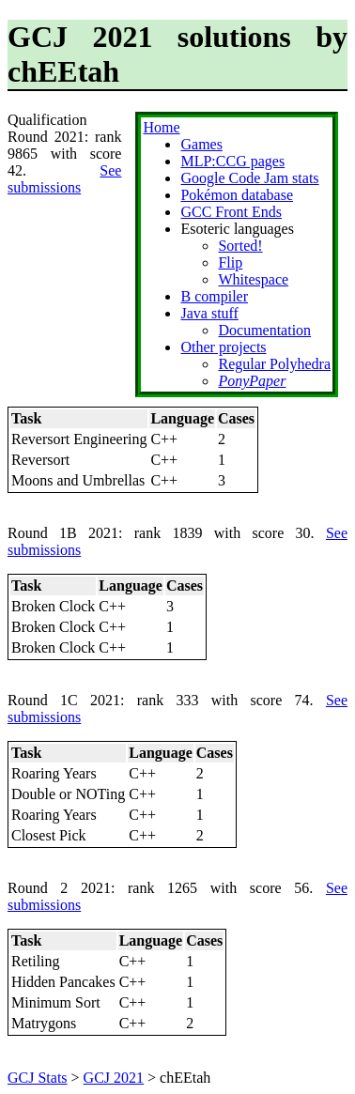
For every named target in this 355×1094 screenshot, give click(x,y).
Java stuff (209, 313)
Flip (230, 262)
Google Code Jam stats (249, 178)
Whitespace (253, 279)
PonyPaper (252, 381)
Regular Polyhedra (274, 364)
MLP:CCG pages (232, 161)
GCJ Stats (38, 1078)
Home (161, 127)
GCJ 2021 (114, 1078)
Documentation (264, 330)
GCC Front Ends (231, 212)
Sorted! (240, 246)
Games (201, 144)
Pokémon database (236, 195)
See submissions (64, 178)
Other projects (223, 347)
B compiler (214, 296)
